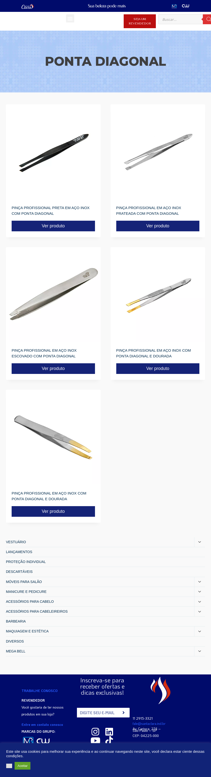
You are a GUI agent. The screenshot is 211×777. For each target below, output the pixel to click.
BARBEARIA (16, 621)
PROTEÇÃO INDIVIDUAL (26, 562)
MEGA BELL (15, 651)
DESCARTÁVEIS (19, 572)
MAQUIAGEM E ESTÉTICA (27, 631)
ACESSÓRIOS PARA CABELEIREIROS (37, 611)
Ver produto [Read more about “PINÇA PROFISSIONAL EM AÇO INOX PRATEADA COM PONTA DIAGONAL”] (157, 225)
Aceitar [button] (22, 766)
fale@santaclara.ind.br (149, 723)
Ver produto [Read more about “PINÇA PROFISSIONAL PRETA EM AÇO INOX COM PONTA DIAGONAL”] (53, 225)
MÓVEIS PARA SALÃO (24, 582)
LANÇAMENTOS (19, 552)
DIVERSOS (15, 641)
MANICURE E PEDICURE (26, 592)
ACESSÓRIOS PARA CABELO (30, 602)
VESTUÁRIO (16, 542)
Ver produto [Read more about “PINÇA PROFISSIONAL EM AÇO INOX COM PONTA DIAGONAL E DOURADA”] (157, 368)
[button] (70, 18)
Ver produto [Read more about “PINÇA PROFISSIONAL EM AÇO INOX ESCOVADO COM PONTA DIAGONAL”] (53, 368)
